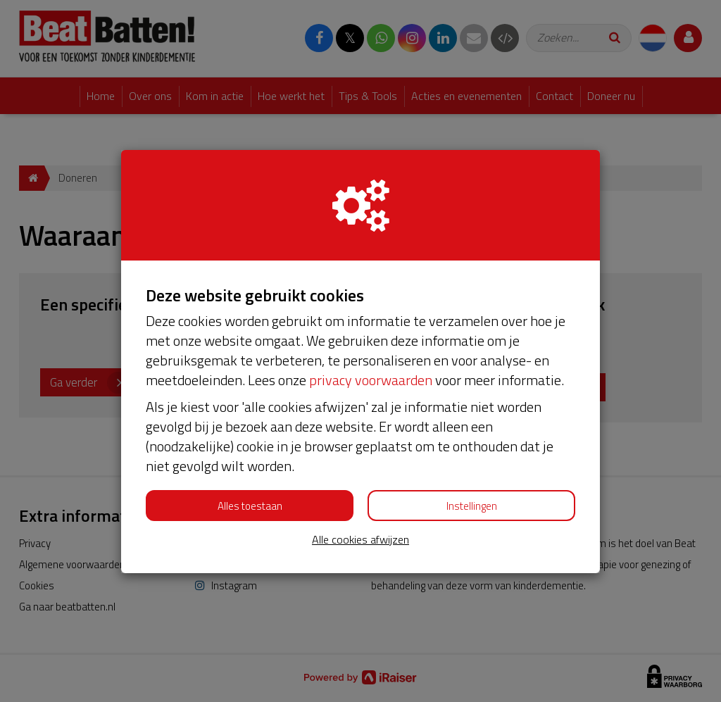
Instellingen (471, 506)
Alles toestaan (250, 506)
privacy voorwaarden (370, 380)
